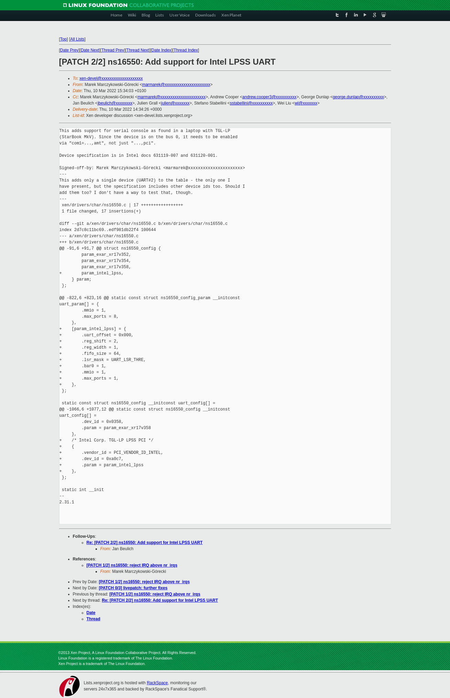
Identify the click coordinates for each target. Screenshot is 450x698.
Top (63, 39)
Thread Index (186, 50)
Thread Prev (112, 50)
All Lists (77, 39)
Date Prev (69, 50)
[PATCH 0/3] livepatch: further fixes (133, 588)
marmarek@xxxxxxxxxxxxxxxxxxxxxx (176, 84)
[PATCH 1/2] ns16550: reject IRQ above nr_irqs (132, 565)
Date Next (90, 50)
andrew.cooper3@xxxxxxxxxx (269, 97)
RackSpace (157, 682)
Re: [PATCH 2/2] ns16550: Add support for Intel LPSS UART (145, 542)
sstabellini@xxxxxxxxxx (251, 103)
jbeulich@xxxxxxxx (115, 103)
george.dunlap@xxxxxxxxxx (358, 97)
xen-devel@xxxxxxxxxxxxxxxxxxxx (111, 78)
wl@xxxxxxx (306, 103)
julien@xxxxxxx (175, 103)
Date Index (161, 50)
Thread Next (138, 50)
